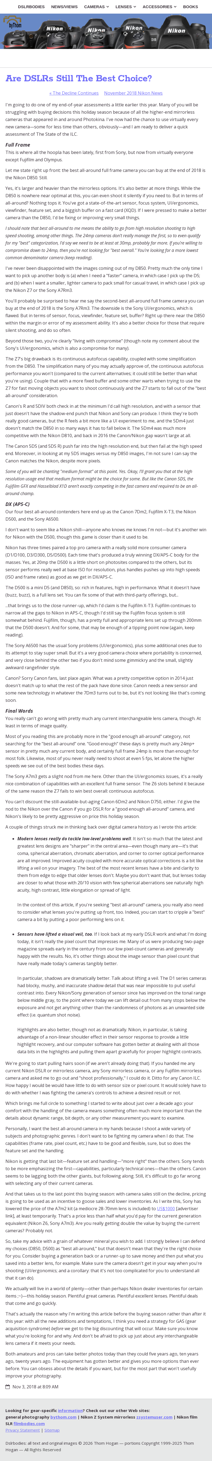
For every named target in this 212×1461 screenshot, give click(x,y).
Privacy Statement (22, 1430)
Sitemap (52, 1430)
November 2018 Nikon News (133, 93)
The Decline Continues (74, 93)
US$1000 (166, 1209)
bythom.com (63, 1417)
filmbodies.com (29, 1423)
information (70, 1410)
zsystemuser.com (154, 1417)
